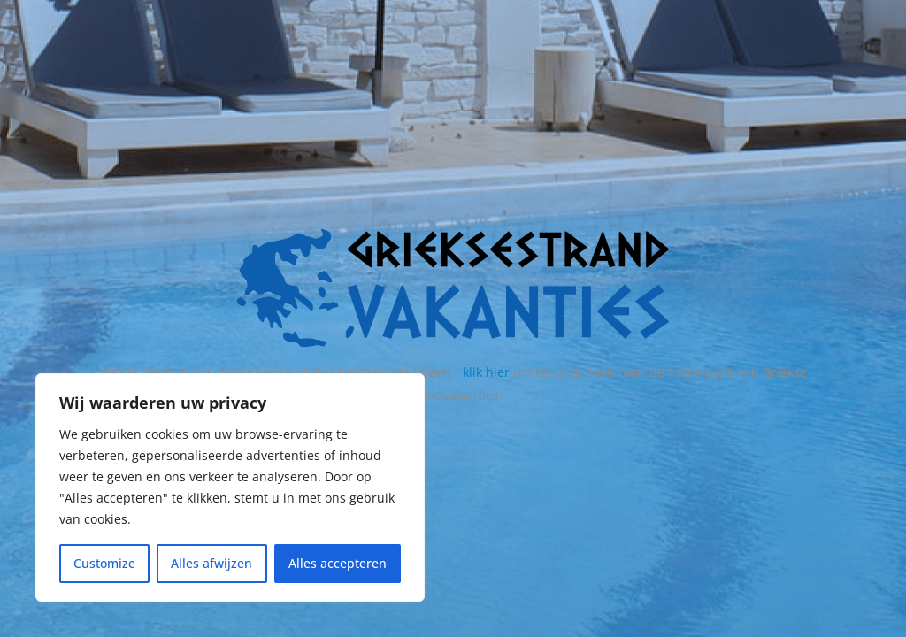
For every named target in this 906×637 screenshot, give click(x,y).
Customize (104, 563)
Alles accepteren (337, 563)
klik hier (486, 372)
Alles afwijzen (211, 563)
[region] (230, 487)
